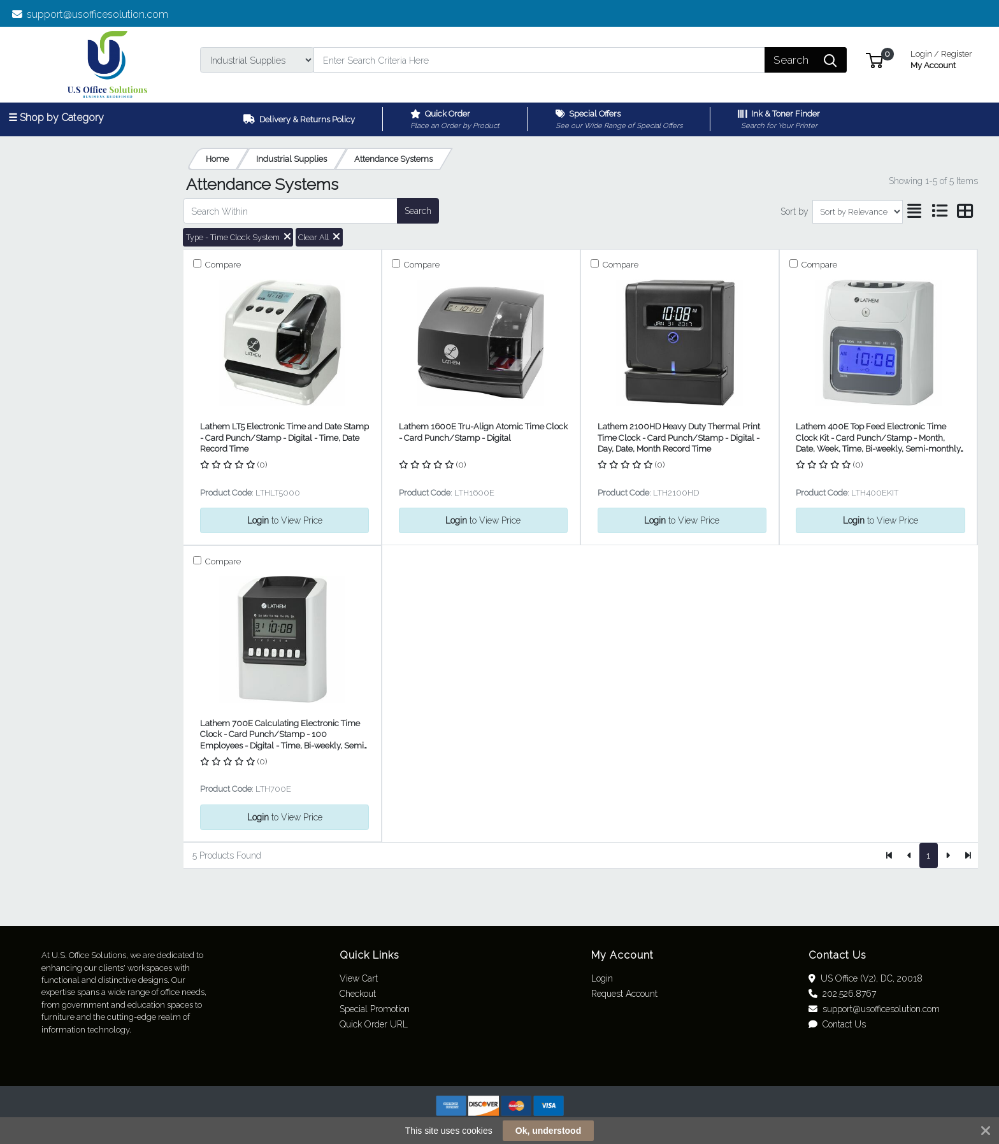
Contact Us (837, 1024)
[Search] (539, 60)
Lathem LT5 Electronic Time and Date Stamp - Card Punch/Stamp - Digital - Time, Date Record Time (284, 438)
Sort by (794, 211)
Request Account (624, 994)
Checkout (358, 994)
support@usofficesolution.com (90, 14)
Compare (222, 264)
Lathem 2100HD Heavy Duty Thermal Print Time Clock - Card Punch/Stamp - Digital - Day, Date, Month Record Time (679, 438)
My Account (941, 58)
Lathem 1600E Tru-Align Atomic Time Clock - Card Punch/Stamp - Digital (483, 432)
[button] (874, 59)
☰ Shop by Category (56, 117)
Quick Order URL (374, 1024)
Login (602, 978)
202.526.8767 (842, 994)
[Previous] (909, 855)
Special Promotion (375, 1009)
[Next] (948, 855)
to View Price (284, 520)
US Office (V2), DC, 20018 (866, 978)
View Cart (359, 978)
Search (418, 211)
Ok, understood (548, 1131)
